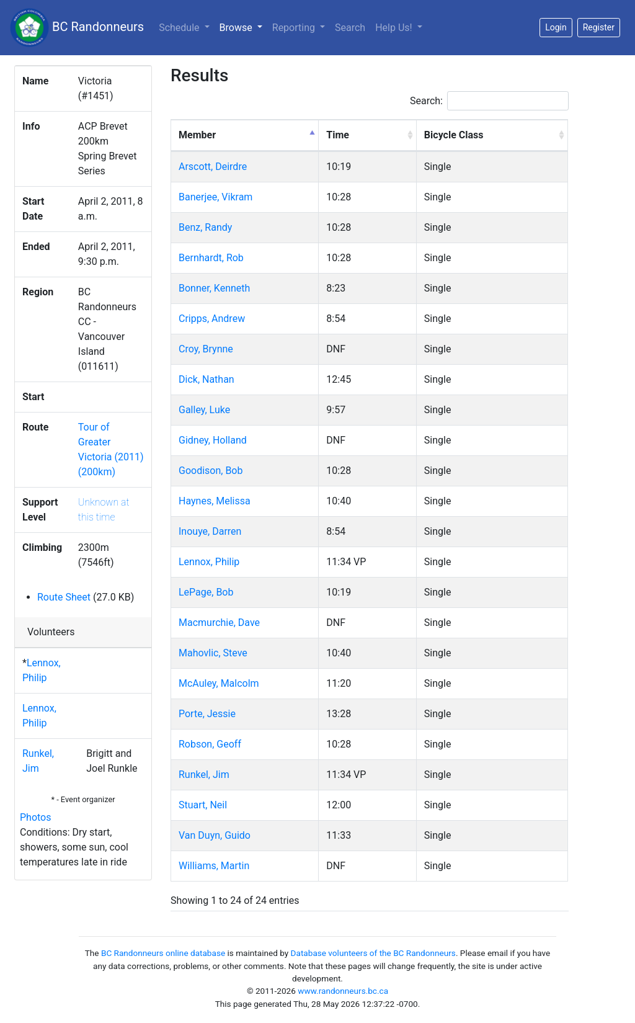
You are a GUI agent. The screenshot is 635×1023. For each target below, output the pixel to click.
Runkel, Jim (204, 774)
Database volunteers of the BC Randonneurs (373, 953)
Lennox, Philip (209, 562)
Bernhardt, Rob (211, 258)
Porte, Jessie (207, 714)
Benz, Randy (205, 227)
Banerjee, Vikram (215, 197)
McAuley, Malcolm (219, 683)
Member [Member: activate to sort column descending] (197, 135)
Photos (35, 817)
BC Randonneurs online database (163, 953)
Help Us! (394, 28)
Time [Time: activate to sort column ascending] (337, 135)
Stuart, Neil (203, 805)
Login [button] (556, 27)
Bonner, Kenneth (214, 288)
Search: (489, 100)
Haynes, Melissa (215, 501)
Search (350, 28)
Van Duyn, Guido (215, 835)
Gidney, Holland (213, 440)
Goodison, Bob (210, 470)
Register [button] (599, 27)
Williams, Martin (214, 866)
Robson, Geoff (210, 744)
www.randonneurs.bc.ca (343, 991)
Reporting (295, 28)
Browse (243, 27)
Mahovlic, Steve (213, 653)
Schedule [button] (180, 28)
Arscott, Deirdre (213, 166)
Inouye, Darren (210, 531)
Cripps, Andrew (212, 318)
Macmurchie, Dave (219, 622)
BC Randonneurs (77, 27)
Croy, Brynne (206, 349)
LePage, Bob (206, 592)
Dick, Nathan (206, 379)
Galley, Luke (204, 410)
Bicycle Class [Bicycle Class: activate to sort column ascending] (454, 135)
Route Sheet (64, 597)
